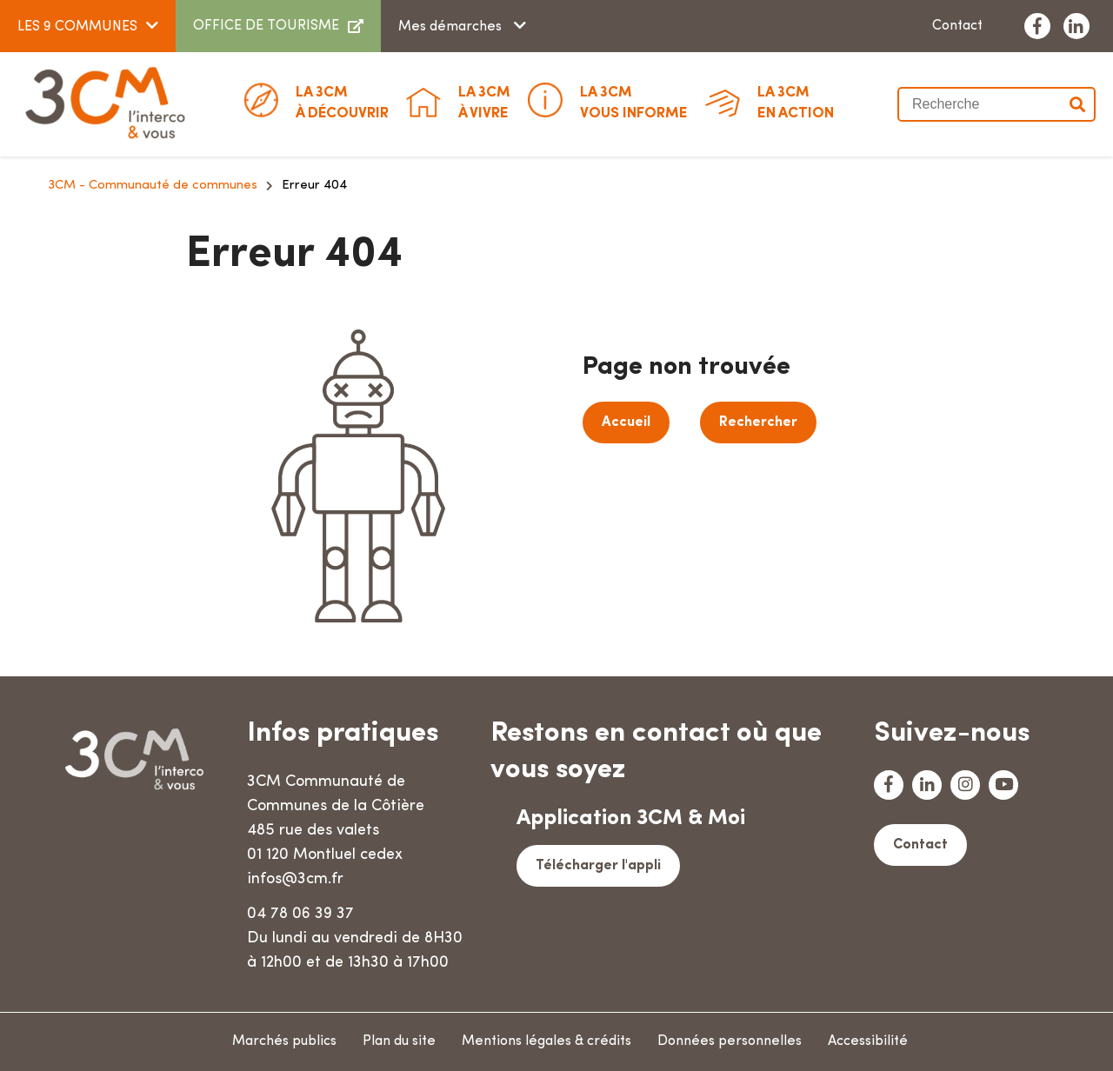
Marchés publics (284, 1041)
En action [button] (795, 102)
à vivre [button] (484, 102)
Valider (1078, 104)
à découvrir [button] (342, 102)
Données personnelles (729, 1041)
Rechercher (758, 422)
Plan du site (399, 1041)
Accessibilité (868, 1041)
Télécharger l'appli (598, 866)
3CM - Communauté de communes (152, 185)
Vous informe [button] (634, 102)
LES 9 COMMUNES (77, 27)
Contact (957, 26)
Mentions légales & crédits (546, 1041)
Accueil (626, 422)
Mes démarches (451, 27)
